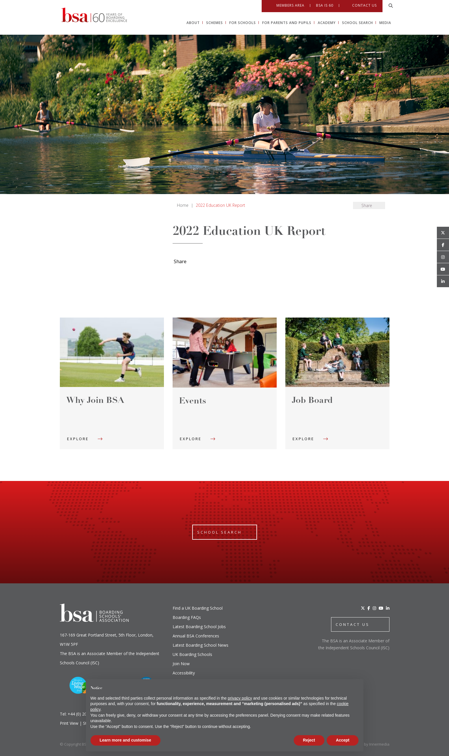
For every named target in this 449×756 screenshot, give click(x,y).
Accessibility (184, 673)
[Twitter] (363, 608)
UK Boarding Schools (192, 654)
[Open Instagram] (443, 257)
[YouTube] (381, 608)
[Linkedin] (443, 281)
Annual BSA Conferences (196, 636)
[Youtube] (443, 269)
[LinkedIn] (387, 608)
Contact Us (364, 5)
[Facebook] (368, 608)
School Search (219, 532)
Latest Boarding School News (200, 645)
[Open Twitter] (443, 233)
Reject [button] (309, 740)
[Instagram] (374, 608)
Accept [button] (343, 740)
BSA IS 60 (324, 5)
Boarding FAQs (187, 617)
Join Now (181, 663)
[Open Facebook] (443, 245)
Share (366, 205)
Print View (69, 723)
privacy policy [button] (240, 698)
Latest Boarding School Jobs (199, 626)
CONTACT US (352, 624)
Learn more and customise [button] (125, 740)
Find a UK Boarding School (198, 608)
